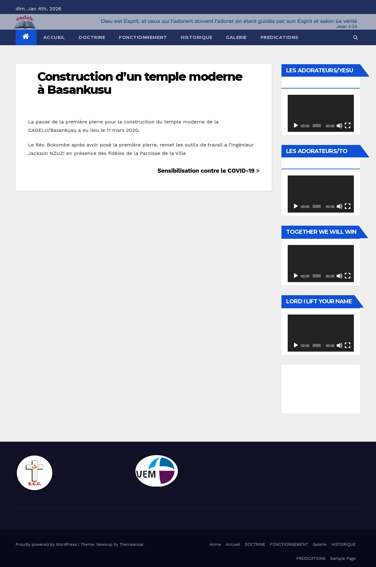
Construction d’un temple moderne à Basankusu (139, 83)
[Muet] (339, 126)
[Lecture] (296, 126)
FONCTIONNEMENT (143, 37)
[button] (355, 37)
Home (215, 544)
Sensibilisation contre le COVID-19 (209, 170)
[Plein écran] (347, 126)
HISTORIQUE (196, 37)
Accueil (54, 37)
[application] (321, 113)
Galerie (236, 37)
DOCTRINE (92, 37)
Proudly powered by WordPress (47, 544)
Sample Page (343, 558)
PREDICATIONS (280, 37)
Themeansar (132, 544)
